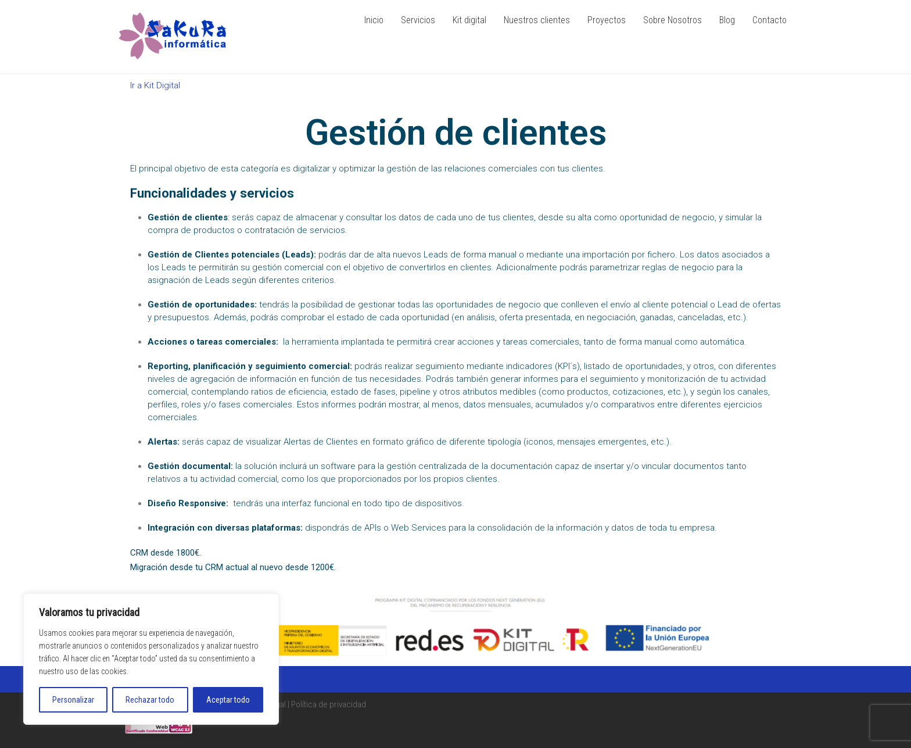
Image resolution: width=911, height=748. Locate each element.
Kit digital (469, 20)
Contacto (769, 20)
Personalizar (73, 699)
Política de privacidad (328, 704)
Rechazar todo (149, 699)
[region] (151, 659)
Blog (727, 20)
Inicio (373, 20)
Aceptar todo (228, 699)
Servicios (418, 20)
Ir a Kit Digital (155, 85)
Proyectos (606, 20)
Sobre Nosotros (672, 20)
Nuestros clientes (537, 20)
